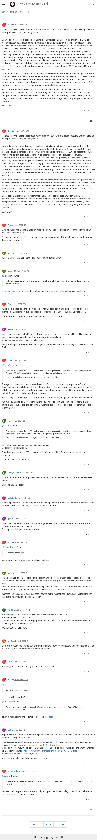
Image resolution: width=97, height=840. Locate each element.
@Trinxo (6, 276)
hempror (11, 253)
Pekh (10, 304)
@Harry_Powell (9, 547)
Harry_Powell (13, 473)
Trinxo (10, 225)
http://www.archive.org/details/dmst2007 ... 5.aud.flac (34, 745)
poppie (10, 271)
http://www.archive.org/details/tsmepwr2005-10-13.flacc (50, 751)
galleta (10, 329)
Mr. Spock (12, 641)
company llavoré (15, 771)
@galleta (6, 776)
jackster (11, 498)
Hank (10, 421)
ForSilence (12, 610)
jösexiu (11, 25)
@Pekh (5, 365)
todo (51, 717)
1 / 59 (48, 824)
